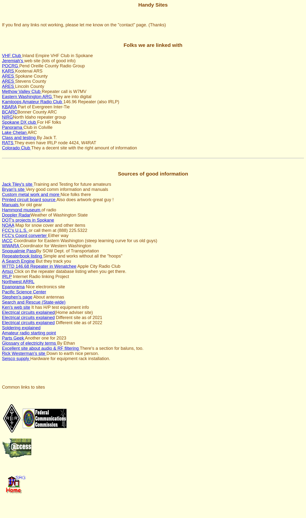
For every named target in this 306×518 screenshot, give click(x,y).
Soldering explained (21, 327)
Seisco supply (16, 358)
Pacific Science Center (24, 292)
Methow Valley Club (22, 91)
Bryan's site (14, 189)
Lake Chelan (15, 132)
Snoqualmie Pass (19, 251)
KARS (8, 71)
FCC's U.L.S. (15, 230)
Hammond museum (22, 209)
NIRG (7, 117)
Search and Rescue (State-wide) (33, 302)
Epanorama (13, 286)
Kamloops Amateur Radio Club (32, 101)
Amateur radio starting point (29, 333)
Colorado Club (16, 147)
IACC (7, 240)
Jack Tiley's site (17, 184)
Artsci (8, 271)
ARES (8, 76)
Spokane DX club (19, 122)
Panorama (12, 127)
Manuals (11, 204)
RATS (8, 142)
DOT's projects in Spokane (28, 220)
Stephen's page (17, 297)
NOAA (8, 225)
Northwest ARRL (18, 281)
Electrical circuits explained (28, 312)
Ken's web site (16, 307)
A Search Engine (18, 261)
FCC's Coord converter (25, 235)
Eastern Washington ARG (27, 96)
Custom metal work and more (31, 194)
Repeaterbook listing (22, 256)
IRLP (7, 276)
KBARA (9, 106)
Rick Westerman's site (24, 353)
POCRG (10, 65)
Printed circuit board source (29, 199)
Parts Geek (13, 338)
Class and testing (19, 137)
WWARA (11, 245)
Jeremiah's (13, 60)
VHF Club (12, 55)
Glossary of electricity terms (29, 343)
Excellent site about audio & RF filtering (41, 348)
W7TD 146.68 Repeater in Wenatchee (39, 266)
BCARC (9, 112)
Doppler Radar (16, 215)
